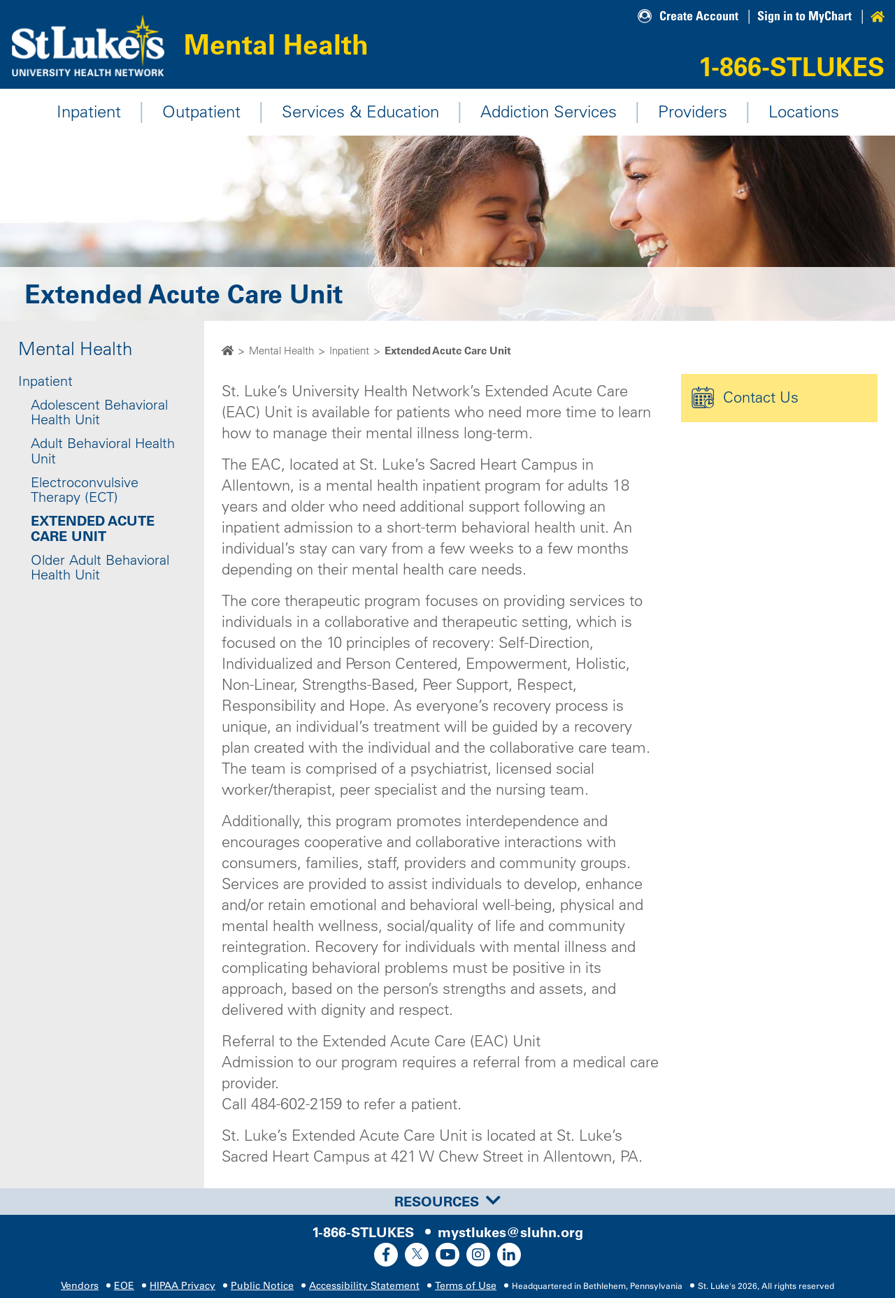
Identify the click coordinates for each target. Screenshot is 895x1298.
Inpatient (89, 112)
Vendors (80, 1286)
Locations (803, 112)
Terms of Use (465, 1286)
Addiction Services (548, 112)
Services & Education (360, 112)
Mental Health (281, 44)
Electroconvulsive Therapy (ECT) (84, 490)
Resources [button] (447, 1201)
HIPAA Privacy (182, 1286)
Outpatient (201, 112)
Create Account (698, 15)
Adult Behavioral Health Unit (103, 451)
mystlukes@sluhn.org (510, 1232)
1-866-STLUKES (792, 66)
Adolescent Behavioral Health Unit (99, 412)
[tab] (447, 1201)
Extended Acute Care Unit (93, 529)
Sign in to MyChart (804, 15)
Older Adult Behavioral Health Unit (100, 567)
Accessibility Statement (364, 1286)
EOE (124, 1286)
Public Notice (262, 1286)
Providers (692, 112)
